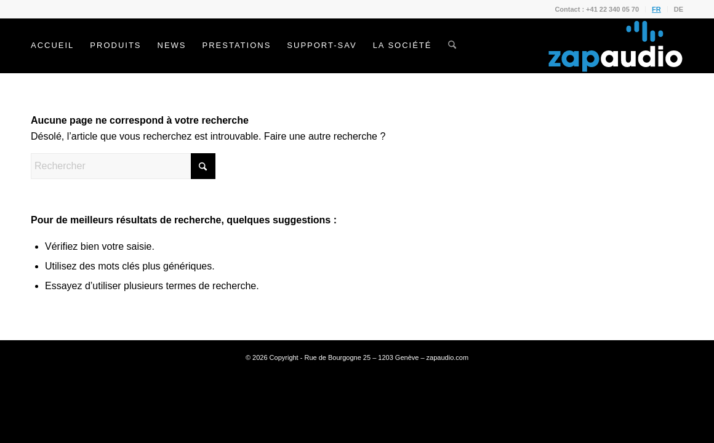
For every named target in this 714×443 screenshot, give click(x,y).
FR (656, 9)
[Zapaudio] (615, 45)
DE (678, 9)
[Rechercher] (452, 45)
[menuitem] (597, 9)
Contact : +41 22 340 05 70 (597, 9)
